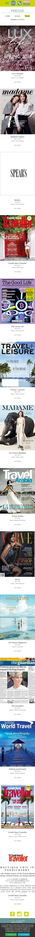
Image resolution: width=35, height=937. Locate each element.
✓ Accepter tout (11, 934)
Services (17, 16)
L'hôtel (7, 16)
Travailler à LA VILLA (18, 19)
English (26, 4)
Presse (27, 16)
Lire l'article (17, 82)
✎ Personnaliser (24, 934)
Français (26, 1)
